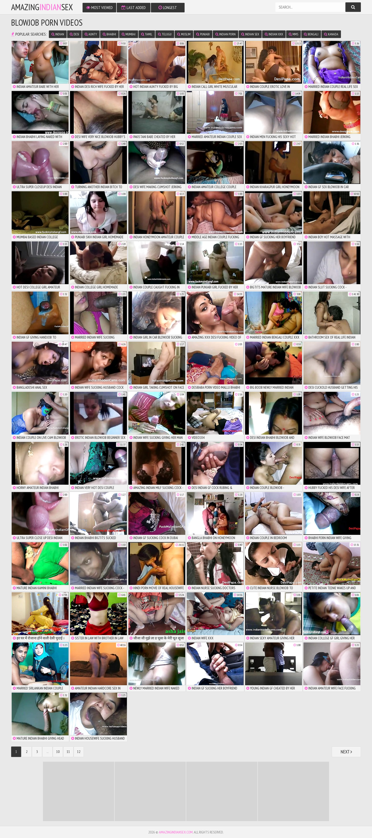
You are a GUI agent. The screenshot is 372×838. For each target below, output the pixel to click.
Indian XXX (274, 34)
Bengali (311, 34)
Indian (57, 34)
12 (78, 751)
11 (68, 751)
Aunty (91, 34)
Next (346, 752)
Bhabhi (109, 34)
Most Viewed (99, 7)
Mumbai (128, 34)
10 (58, 751)
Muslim (184, 34)
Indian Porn (225, 34)
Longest (167, 7)
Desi (74, 34)
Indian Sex (250, 34)
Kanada (331, 34)
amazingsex (42, 7)
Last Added (133, 7)
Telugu (165, 34)
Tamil (146, 34)
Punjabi (203, 34)
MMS (293, 34)
